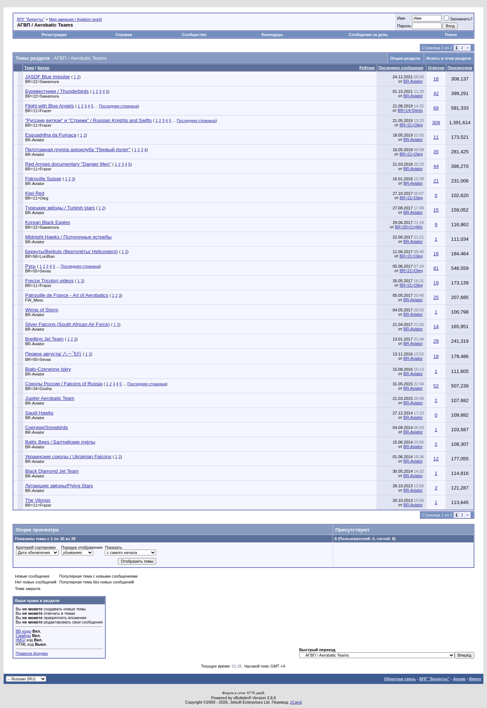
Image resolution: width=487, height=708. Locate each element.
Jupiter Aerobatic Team (49, 398)
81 (436, 268)
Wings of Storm (41, 309)
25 (436, 297)
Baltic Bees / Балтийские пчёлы (60, 442)
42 (436, 93)
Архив (459, 679)
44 (436, 166)
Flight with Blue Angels (49, 106)
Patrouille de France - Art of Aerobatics (66, 295)
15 (436, 210)
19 (436, 283)
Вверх (475, 679)
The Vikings (37, 500)
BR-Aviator (413, 81)
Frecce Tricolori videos (49, 280)
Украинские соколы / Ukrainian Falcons (68, 456)
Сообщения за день (368, 34)
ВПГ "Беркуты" (30, 19)
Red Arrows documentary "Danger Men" (68, 164)
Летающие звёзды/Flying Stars (59, 485)
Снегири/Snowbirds (46, 427)
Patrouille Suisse (43, 178)
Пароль (404, 26)
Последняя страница (118, 106)
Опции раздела (405, 58)
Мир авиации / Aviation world (75, 19)
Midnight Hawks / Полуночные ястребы (68, 237)
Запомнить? (458, 19)
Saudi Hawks (39, 413)
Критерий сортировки (36, 547)
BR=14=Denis (410, 110)
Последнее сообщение (401, 68)
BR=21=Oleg (411, 125)
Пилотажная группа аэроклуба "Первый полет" (77, 149)
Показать (113, 547)
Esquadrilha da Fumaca (50, 135)
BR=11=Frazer (38, 111)
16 (436, 253)
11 (436, 137)
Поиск (451, 34)
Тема (29, 68)
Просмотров (460, 68)
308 (436, 122)
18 (436, 79)
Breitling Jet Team (44, 339)
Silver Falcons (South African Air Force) (67, 324)
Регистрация (54, 34)
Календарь (272, 34)
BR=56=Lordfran (40, 256)
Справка (123, 34)
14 (436, 326)
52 (436, 386)
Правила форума (32, 653)
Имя (401, 18)
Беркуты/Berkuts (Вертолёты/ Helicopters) (71, 251)
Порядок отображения (81, 547)
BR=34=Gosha (38, 388)
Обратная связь (400, 679)
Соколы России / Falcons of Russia (63, 383)
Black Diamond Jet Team (52, 471)
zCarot (296, 702)
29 (436, 341)
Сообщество (194, 34)
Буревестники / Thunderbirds (57, 91)
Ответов (436, 68)
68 (436, 108)
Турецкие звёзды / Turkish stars (60, 208)
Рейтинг (367, 68)
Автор (43, 68)
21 (436, 181)
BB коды (23, 631)
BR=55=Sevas (38, 271)
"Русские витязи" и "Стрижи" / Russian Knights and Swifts (88, 120)
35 (436, 151)
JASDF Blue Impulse (47, 76)
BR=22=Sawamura (42, 81)
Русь (30, 266)
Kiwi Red (34, 193)
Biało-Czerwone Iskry (48, 369)
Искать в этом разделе (448, 58)
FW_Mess (34, 300)
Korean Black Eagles (47, 222)
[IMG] (20, 640)
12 (436, 458)
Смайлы (23, 635)
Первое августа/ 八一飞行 (53, 354)
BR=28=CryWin (409, 227)
